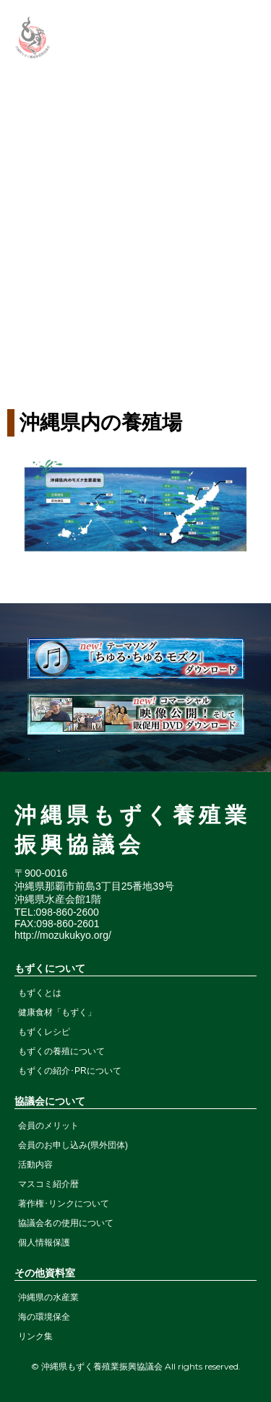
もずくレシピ (44, 1032)
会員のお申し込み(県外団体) (73, 1145)
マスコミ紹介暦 (48, 1184)
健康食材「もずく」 (57, 1012)
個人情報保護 (44, 1242)
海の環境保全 (44, 1317)
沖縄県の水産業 (48, 1297)
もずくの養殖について (61, 1051)
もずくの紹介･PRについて (69, 1071)
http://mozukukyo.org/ (62, 935)
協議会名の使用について (65, 1223)
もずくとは (39, 993)
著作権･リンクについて (63, 1204)
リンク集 (35, 1336)
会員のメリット (48, 1126)
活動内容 (35, 1165)
